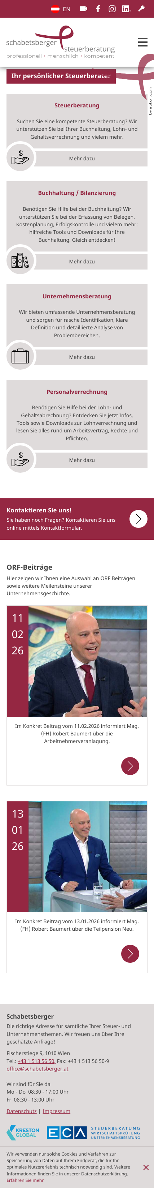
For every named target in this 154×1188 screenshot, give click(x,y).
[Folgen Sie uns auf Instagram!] (112, 9)
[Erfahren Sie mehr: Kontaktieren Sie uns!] (133, 519)
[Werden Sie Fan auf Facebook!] (98, 8)
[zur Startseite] (60, 42)
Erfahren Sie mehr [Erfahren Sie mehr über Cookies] (25, 1180)
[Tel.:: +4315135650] (37, 1061)
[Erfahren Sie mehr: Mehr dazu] (77, 157)
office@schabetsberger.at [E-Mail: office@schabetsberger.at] (37, 1068)
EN (55, 9)
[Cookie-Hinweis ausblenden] (146, 1167)
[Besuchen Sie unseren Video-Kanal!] (84, 8)
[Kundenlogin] (141, 8)
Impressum (57, 1111)
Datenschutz (21, 1111)
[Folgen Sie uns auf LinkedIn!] (126, 8)
